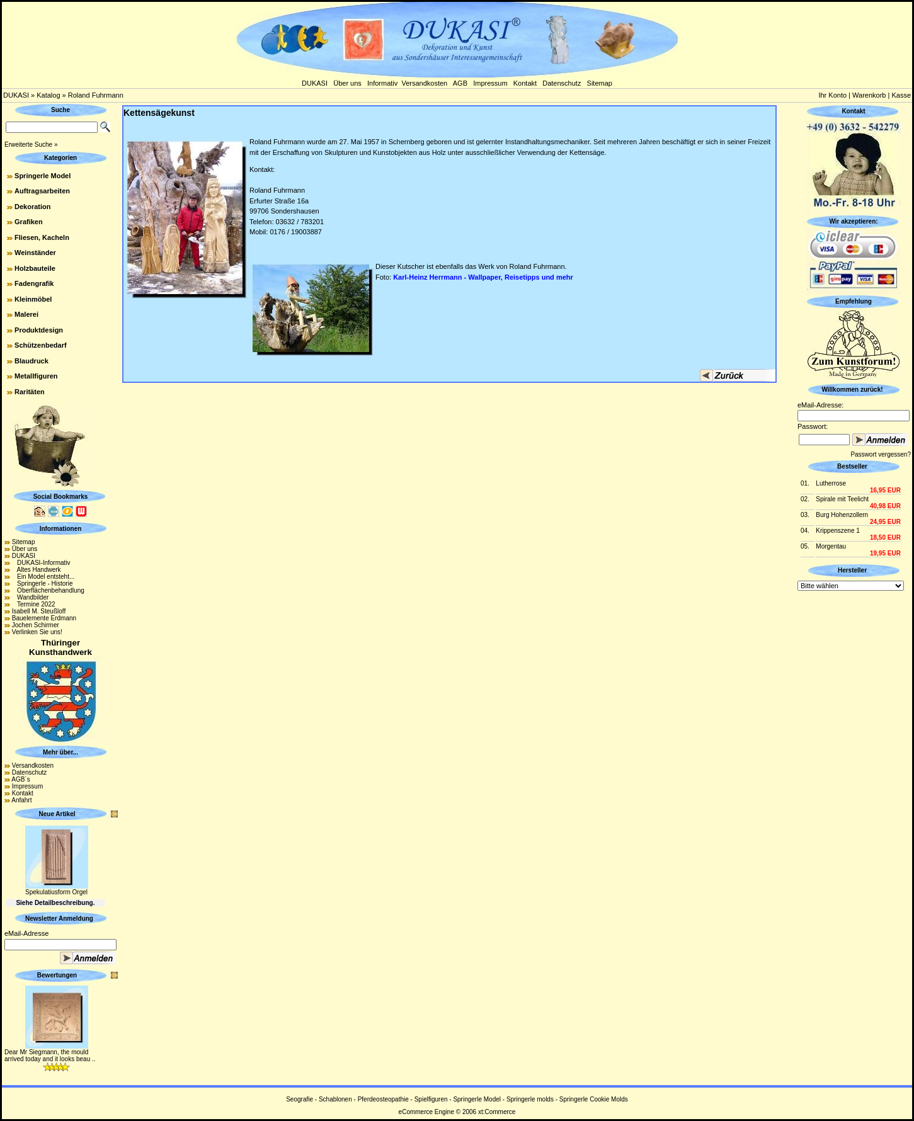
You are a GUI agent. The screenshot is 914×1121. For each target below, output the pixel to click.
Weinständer (35, 252)
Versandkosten (424, 83)
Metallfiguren (35, 376)
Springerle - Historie (42, 583)
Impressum (490, 83)
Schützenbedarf (40, 345)
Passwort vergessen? (880, 454)
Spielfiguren (431, 1099)
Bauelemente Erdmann (44, 618)
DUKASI (315, 83)
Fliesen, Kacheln (41, 237)
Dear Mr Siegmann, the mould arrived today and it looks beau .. (50, 1055)
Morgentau (831, 546)
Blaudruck (31, 361)
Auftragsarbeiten (42, 191)
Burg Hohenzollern (842, 514)
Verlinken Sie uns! (37, 632)
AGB (460, 83)
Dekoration (32, 206)
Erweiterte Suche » (31, 144)
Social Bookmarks (60, 496)
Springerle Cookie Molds (593, 1099)
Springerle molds (530, 1099)
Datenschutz (561, 83)
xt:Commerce (496, 1111)
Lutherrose (831, 483)
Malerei (26, 314)
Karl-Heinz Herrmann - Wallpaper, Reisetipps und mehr (483, 277)
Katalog (48, 95)
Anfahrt (21, 800)
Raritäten (29, 391)
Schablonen (335, 1099)
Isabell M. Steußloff (39, 611)
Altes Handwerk (36, 569)
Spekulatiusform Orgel (56, 892)
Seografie (299, 1099)
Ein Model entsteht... (43, 576)
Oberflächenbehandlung (48, 590)
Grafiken (28, 221)
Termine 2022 (33, 604)
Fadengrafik (34, 283)
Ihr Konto (832, 95)
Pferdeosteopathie (383, 1099)
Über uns (347, 83)
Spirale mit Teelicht (842, 499)
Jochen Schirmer (35, 625)
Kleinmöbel (33, 299)
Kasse (901, 95)
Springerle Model (42, 175)
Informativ (382, 83)
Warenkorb (869, 95)
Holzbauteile (34, 268)
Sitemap (599, 83)
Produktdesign (38, 330)
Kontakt (525, 83)
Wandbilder (30, 597)
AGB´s (20, 779)
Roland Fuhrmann (95, 95)
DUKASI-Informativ (41, 562)
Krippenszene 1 (838, 530)
